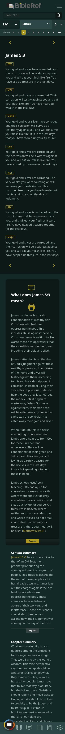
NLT (9, 172)
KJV (9, 207)
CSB (9, 146)
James (27, 24)
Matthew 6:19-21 (34, 531)
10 (59, 32)
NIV (9, 90)
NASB (10, 116)
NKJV (10, 237)
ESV (9, 64)
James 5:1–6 (19, 557)
